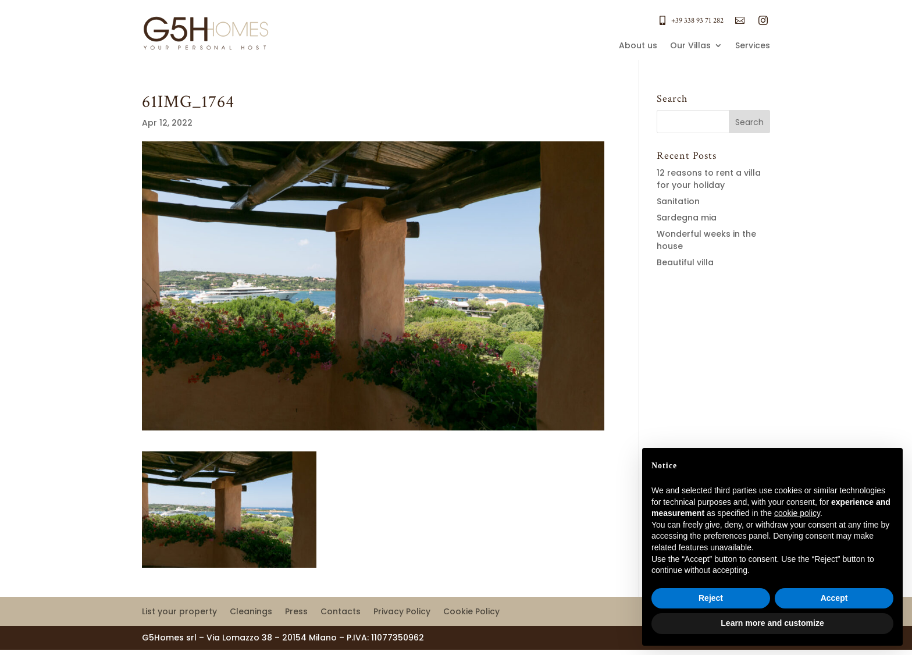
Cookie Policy (471, 612)
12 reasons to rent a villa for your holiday (709, 179)
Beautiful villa (685, 262)
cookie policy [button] (797, 513)
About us (638, 46)
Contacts (340, 612)
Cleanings (251, 612)
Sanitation (678, 201)
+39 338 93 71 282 (697, 21)
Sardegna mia (687, 217)
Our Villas (690, 46)
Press (296, 612)
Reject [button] (711, 598)
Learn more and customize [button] (772, 623)
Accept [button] (834, 598)
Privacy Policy (401, 612)
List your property (179, 612)
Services (752, 46)
